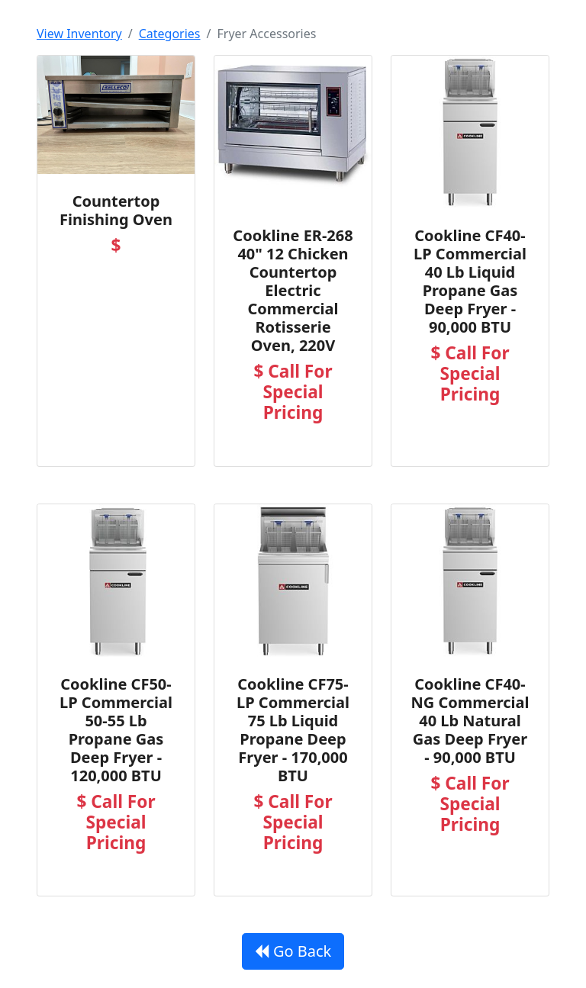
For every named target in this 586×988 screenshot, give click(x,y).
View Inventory (79, 33)
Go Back (293, 951)
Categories (170, 33)
